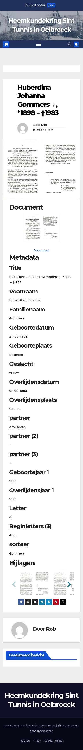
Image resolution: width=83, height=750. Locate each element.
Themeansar (44, 730)
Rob (44, 125)
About (48, 740)
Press (37, 740)
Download (41, 250)
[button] (69, 44)
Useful (59, 740)
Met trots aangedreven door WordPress (30, 725)
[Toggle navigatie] (38, 44)
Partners (25, 740)
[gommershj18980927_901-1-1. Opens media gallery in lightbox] (41, 228)
